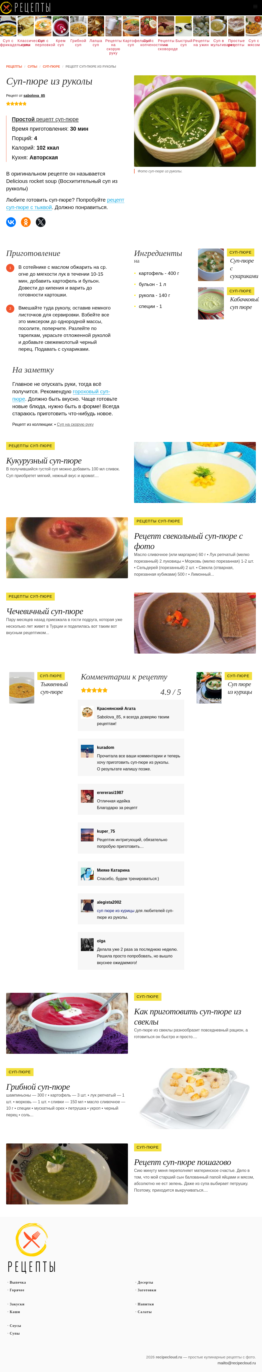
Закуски (17, 1304)
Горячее (17, 1290)
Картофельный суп (131, 43)
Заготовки (147, 1290)
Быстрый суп (184, 43)
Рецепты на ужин (201, 43)
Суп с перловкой (43, 43)
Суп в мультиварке (219, 43)
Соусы (15, 1326)
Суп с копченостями (148, 43)
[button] (255, 6)
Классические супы (26, 43)
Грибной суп (78, 43)
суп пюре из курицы (115, 911)
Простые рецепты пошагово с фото (31, 1248)
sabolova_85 (34, 96)
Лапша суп (96, 43)
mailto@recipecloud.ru (237, 1363)
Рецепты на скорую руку (113, 47)
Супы (15, 1333)
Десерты (145, 1282)
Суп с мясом (254, 43)
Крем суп (61, 43)
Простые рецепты (236, 43)
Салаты (145, 1312)
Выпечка (18, 1282)
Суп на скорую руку (75, 424)
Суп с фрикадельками (8, 43)
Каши (15, 1312)
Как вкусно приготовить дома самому (25, 7)
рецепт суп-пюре (45, 119)
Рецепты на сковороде (166, 45)
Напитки (146, 1304)
